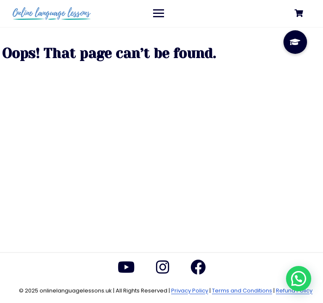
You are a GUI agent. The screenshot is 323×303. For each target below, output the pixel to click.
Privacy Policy (189, 291)
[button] (298, 278)
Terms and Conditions (242, 291)
